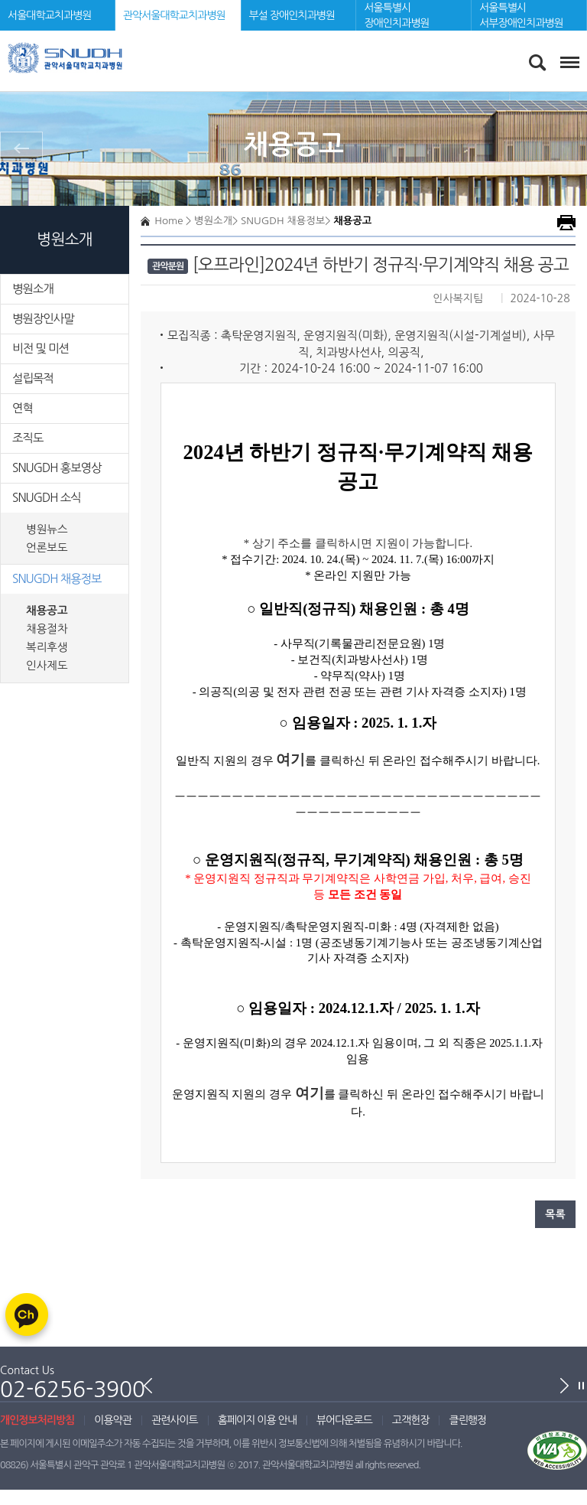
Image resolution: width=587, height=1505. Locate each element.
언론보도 (47, 547)
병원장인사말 (43, 318)
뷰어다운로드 (344, 1420)
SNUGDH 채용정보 (57, 579)
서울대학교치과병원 (49, 15)
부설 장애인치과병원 (292, 15)
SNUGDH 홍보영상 (57, 468)
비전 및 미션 (40, 348)
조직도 (27, 438)
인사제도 (47, 665)
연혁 (22, 408)
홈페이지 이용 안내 (257, 1420)
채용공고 (47, 610)
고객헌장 (411, 1420)
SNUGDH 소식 (46, 497)
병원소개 (33, 289)
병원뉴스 (47, 529)
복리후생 (47, 647)
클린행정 (467, 1420)
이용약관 (112, 1420)
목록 (555, 1214)
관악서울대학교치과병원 (174, 15)
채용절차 (47, 629)
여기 (309, 1093)
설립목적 (33, 378)
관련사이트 (174, 1420)
